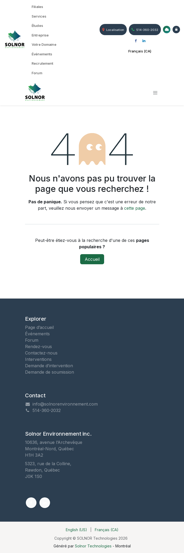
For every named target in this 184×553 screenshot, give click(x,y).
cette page (134, 208)
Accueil (92, 259)
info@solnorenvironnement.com (65, 404)
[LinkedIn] (144, 41)
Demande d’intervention (49, 365)
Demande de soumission (49, 372)
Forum (31, 340)
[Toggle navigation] (155, 92)
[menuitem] (44, 7)
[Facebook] (135, 41)
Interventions (38, 359)
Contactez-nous (41, 353)
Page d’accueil (39, 327)
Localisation (113, 29)
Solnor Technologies (93, 546)
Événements (37, 333)
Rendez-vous (38, 346)
